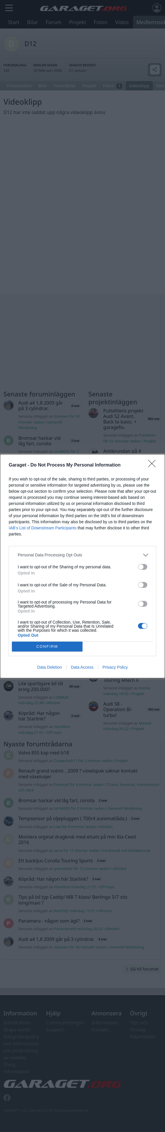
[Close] (153, 465)
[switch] (142, 567)
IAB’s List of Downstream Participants (42, 528)
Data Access (82, 667)
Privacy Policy (115, 667)
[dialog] (82, 566)
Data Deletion (49, 667)
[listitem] (82, 555)
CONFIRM (47, 646)
